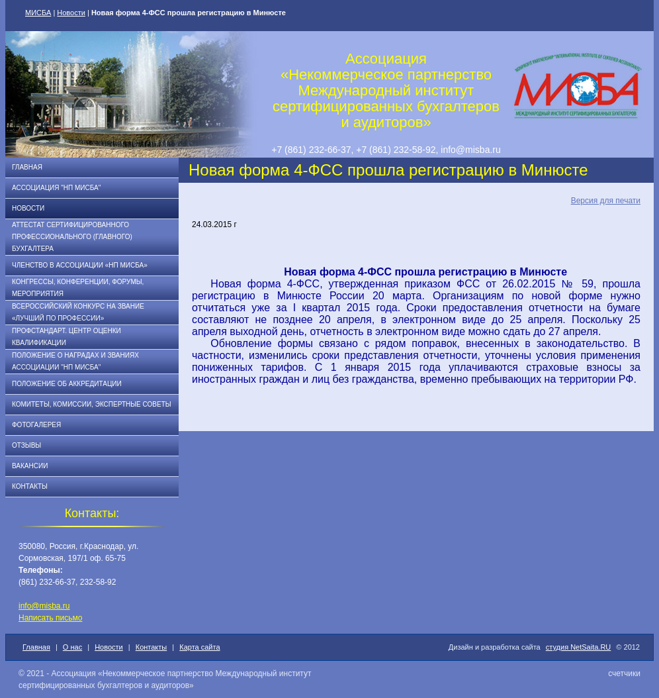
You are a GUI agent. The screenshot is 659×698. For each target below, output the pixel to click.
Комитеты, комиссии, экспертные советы (91, 404)
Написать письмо (50, 618)
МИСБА (38, 13)
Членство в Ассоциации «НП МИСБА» (80, 265)
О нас (72, 647)
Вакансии (30, 466)
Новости (71, 13)
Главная (27, 167)
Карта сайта (199, 647)
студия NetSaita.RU (578, 647)
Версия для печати (605, 200)
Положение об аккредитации (67, 383)
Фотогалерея (36, 424)
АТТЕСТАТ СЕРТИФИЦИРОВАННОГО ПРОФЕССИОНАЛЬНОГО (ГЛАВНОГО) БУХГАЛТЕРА (72, 236)
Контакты (30, 486)
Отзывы (26, 445)
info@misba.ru (44, 606)
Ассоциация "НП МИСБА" (56, 187)
